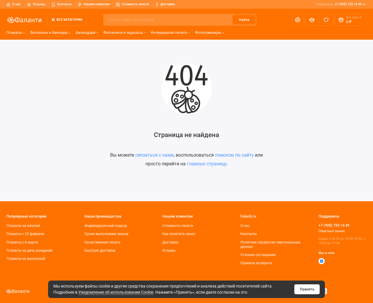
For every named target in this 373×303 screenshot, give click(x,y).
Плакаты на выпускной (25, 259)
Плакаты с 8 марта (22, 242)
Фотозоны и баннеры (50, 32)
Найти (244, 20)
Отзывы (36, 4)
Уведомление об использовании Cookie (115, 292)
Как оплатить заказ (178, 234)
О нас (13, 4)
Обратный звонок (332, 231)
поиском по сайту (234, 155)
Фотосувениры (209, 32)
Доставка (165, 4)
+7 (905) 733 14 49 (341, 4)
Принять (307, 289)
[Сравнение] (312, 20)
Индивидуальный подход (106, 226)
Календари (87, 32)
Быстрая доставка (100, 250)
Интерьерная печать (170, 32)
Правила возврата (256, 263)
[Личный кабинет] (297, 20)
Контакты (62, 4)
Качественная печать (103, 242)
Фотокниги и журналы (124, 32)
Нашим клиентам (94, 4)
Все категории (67, 20)
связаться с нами (154, 155)
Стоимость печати (132, 4)
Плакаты (15, 32)
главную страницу (206, 164)
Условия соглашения (258, 255)
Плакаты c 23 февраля (25, 234)
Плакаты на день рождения (29, 250)
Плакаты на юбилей (23, 226)
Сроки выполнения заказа (107, 234)
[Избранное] (326, 20)
